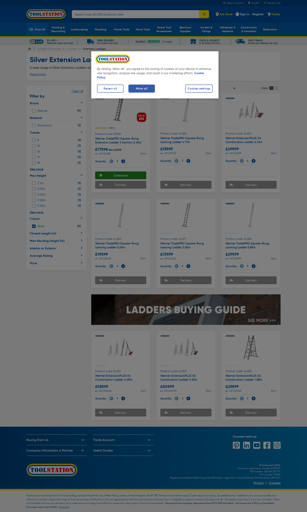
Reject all (110, 88)
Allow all (141, 88)
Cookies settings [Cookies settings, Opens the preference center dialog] (199, 88)
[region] (155, 74)
